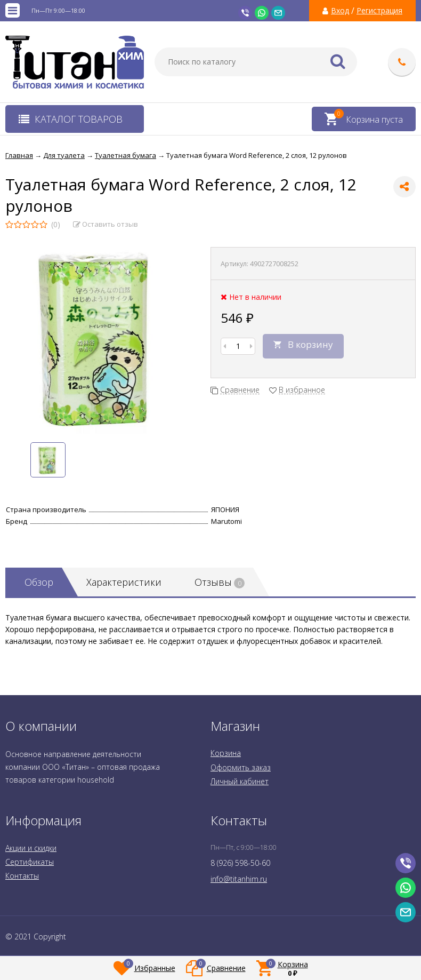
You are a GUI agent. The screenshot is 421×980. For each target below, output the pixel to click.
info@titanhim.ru (238, 879)
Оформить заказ (240, 767)
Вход (340, 10)
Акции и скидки (30, 848)
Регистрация (379, 10)
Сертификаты (29, 862)
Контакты (22, 876)
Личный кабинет (239, 781)
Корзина (225, 753)
